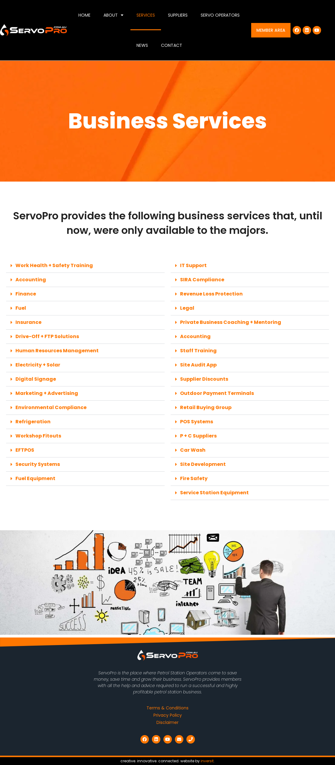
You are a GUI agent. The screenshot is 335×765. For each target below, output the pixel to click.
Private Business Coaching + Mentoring (230, 322)
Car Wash (192, 450)
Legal (187, 308)
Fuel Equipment (35, 478)
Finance (25, 293)
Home (84, 15)
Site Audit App (198, 364)
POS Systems (196, 421)
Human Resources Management (57, 350)
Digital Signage (35, 379)
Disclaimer (167, 722)
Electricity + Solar (37, 364)
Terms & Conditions (167, 708)
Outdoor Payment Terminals (217, 393)
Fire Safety (194, 478)
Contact (171, 45)
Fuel (20, 308)
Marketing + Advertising (46, 393)
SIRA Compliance (202, 279)
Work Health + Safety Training (54, 265)
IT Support (193, 265)
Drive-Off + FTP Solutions (47, 336)
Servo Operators (220, 15)
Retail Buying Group (206, 407)
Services (145, 15)
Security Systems (37, 464)
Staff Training (198, 350)
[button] (85, 266)
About (113, 15)
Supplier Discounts (204, 379)
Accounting (30, 279)
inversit (207, 760)
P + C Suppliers (198, 435)
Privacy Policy (167, 715)
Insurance (28, 322)
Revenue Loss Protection (211, 293)
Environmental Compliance (51, 407)
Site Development (203, 464)
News (142, 45)
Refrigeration (33, 421)
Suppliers (178, 15)
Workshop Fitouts (38, 435)
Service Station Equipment (214, 492)
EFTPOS (24, 450)
